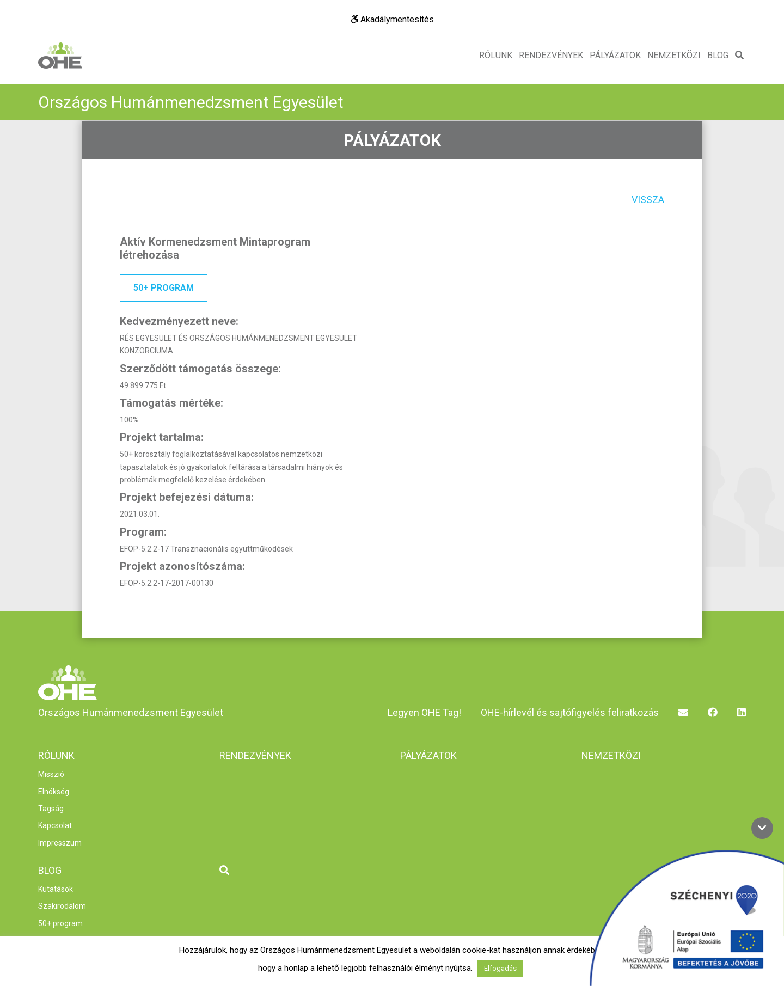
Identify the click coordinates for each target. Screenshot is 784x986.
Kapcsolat (55, 825)
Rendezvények (551, 55)
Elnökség (53, 791)
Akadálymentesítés (392, 19)
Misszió (51, 774)
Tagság (51, 808)
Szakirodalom (62, 906)
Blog (717, 55)
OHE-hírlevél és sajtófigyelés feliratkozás (570, 712)
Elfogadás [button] (500, 968)
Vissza (648, 199)
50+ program (163, 288)
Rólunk (495, 55)
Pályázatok (615, 55)
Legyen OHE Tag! (424, 712)
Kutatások (55, 889)
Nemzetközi (674, 55)
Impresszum (60, 842)
